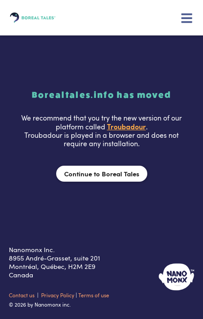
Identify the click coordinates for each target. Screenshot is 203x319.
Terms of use (93, 295)
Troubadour (126, 126)
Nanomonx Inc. (32, 249)
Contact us (22, 295)
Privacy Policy (58, 295)
